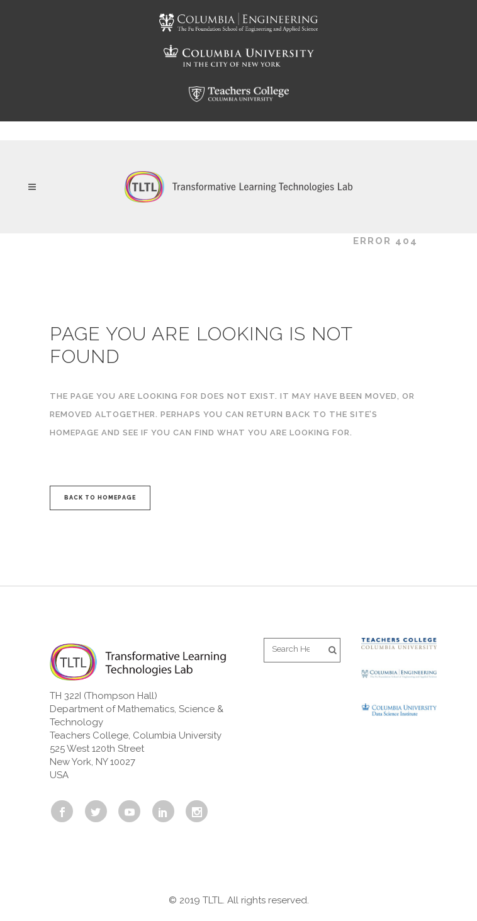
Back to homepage (100, 497)
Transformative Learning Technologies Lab (194, 241)
